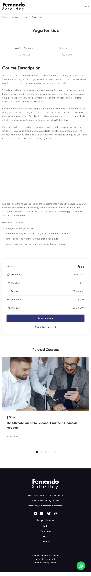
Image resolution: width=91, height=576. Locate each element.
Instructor (24, 54)
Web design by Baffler (45, 567)
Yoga (24, 17)
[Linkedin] (35, 517)
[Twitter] (49, 517)
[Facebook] (41, 517)
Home (5, 17)
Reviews (67, 54)
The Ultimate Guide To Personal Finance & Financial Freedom (42, 425)
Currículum (67, 48)
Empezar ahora (45, 318)
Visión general (23, 48)
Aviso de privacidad (45, 563)
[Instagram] (56, 517)
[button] (36, 456)
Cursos (15, 17)
